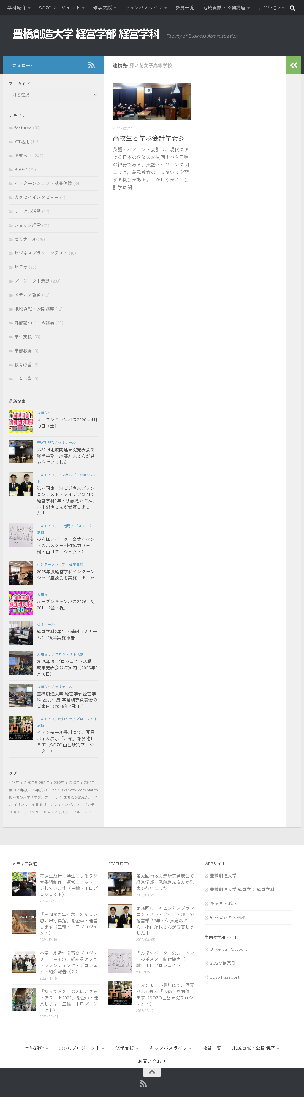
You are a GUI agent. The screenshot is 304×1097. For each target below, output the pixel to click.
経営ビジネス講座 (228, 917)
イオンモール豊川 (28, 804)
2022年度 (61, 782)
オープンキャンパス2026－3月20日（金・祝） (67, 604)
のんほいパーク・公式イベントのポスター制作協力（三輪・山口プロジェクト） (66, 545)
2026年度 (36, 789)
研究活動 (23, 378)
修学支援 (102, 7)
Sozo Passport (225, 977)
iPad (53, 789)
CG (46, 789)
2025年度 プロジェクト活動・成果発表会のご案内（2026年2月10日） (67, 667)
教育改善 (23, 364)
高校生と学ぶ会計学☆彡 (149, 137)
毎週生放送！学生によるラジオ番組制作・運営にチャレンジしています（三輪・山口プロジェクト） (69, 884)
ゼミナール (25, 239)
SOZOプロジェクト (59, 7)
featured (23, 127)
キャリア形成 (54, 811)
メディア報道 (27, 295)
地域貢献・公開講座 (224, 7)
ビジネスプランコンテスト (41, 253)
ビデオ (21, 267)
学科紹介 (16, 7)
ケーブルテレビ (78, 811)
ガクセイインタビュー (36, 197)
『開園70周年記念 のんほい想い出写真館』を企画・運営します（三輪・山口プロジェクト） (69, 923)
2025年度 (21, 789)
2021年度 (46, 782)
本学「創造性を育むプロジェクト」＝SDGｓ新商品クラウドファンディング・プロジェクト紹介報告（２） (69, 962)
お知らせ (23, 155)
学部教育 (23, 350)
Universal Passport (228, 949)
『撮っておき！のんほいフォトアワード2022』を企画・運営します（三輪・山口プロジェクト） (69, 1000)
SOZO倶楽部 (223, 963)
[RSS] (91, 65)
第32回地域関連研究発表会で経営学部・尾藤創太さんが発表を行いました (66, 455)
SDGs (62, 789)
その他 (21, 169)
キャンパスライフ (144, 7)
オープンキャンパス (59, 804)
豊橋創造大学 (223, 875)
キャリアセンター (28, 811)
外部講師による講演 (34, 322)
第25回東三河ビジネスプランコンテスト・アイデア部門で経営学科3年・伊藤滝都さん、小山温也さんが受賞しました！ (67, 500)
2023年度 (76, 782)
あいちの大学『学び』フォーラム (35, 797)
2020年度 (31, 782)
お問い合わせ (272, 7)
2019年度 (16, 782)
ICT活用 (22, 141)
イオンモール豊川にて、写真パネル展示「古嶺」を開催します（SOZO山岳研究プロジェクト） (66, 741)
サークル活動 (27, 211)
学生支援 (23, 336)
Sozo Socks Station (83, 789)
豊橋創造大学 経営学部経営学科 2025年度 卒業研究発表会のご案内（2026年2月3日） (67, 699)
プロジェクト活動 (32, 281)
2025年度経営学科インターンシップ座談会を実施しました (66, 574)
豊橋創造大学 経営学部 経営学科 (242, 889)
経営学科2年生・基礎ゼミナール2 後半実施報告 (67, 634)
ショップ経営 (27, 225)
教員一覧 (184, 7)
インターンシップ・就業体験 (43, 183)
